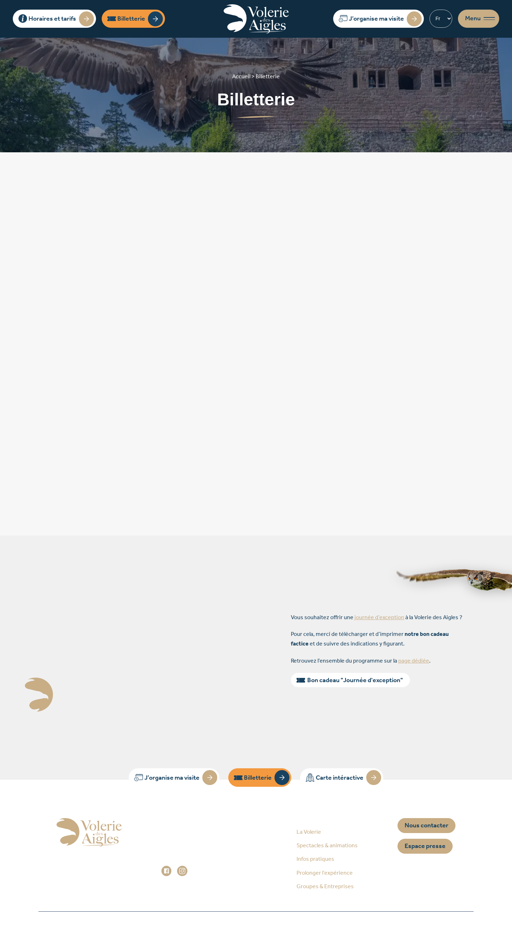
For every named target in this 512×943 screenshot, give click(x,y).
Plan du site (167, 927)
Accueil (119, 927)
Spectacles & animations (327, 845)
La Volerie (309, 832)
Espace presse (425, 846)
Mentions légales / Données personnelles (262, 927)
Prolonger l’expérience (325, 873)
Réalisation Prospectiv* (372, 927)
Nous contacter (426, 826)
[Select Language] (441, 19)
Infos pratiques (315, 859)
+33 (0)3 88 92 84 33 (196, 851)
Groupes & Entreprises (325, 886)
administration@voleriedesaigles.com (209, 860)
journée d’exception (379, 617)
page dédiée (413, 661)
